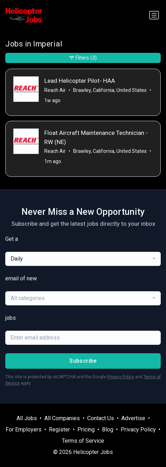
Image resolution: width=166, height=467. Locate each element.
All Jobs (27, 418)
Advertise (133, 418)
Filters (83, 58)
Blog (107, 429)
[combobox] (83, 259)
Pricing (86, 429)
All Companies (62, 418)
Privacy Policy (120, 376)
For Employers (24, 429)
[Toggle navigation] (154, 15)
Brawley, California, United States (110, 90)
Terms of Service (83, 440)
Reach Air (55, 90)
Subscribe (83, 360)
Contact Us (100, 418)
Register (59, 429)
